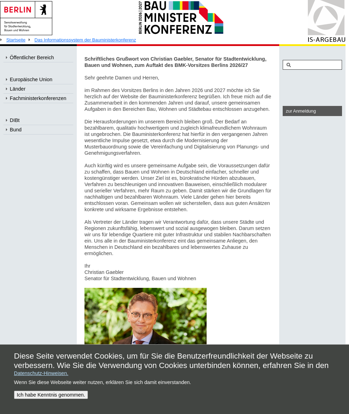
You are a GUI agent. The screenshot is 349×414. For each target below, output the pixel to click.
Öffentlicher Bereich (32, 57)
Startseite (15, 40)
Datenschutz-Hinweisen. (41, 373)
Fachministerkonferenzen (38, 98)
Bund (16, 129)
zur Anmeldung (301, 111)
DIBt (15, 120)
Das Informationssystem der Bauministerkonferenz (85, 40)
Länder (17, 89)
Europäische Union (31, 79)
